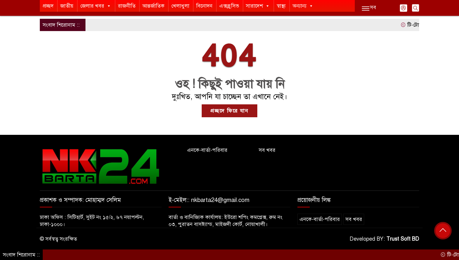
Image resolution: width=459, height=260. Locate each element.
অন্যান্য (303, 6)
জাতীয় (66, 6)
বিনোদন (204, 6)
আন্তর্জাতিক (153, 6)
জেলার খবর (95, 6)
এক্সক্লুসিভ (229, 6)
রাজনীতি (127, 6)
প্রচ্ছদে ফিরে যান (229, 111)
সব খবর (267, 150)
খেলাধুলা (180, 6)
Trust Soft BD (402, 239)
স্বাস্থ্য (281, 6)
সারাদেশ (258, 6)
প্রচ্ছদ (48, 6)
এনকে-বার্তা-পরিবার (207, 150)
